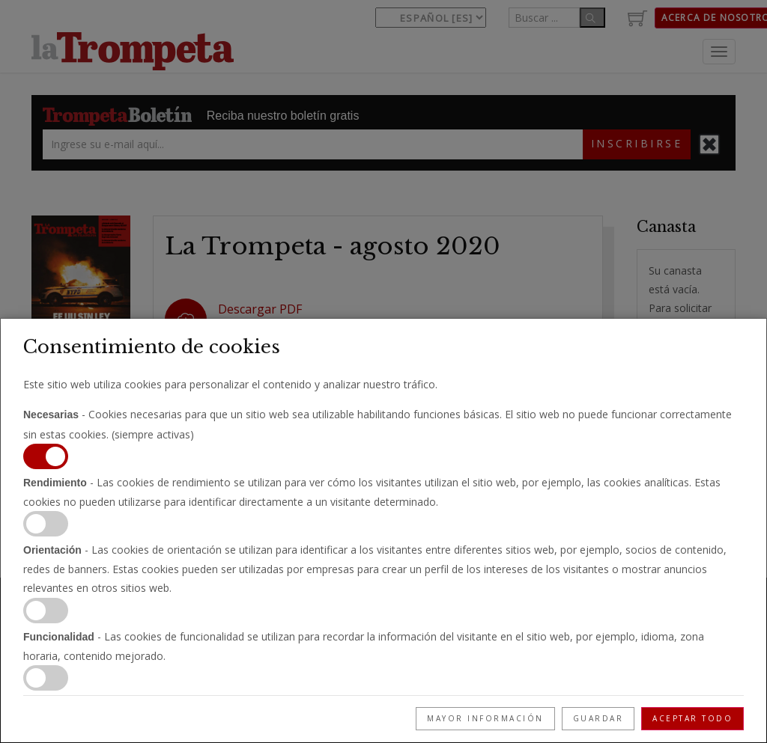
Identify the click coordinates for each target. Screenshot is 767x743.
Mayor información (485, 718)
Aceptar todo (692, 718)
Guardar (598, 718)
